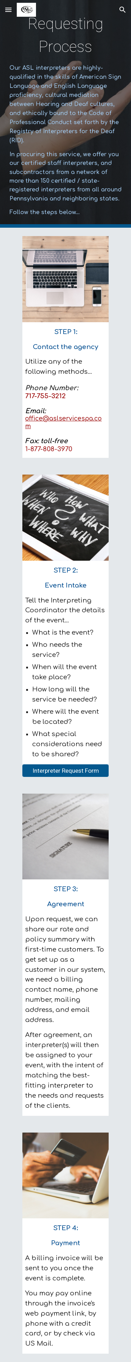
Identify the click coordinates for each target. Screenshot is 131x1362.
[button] (8, 9)
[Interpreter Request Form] (65, 770)
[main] (66, 113)
